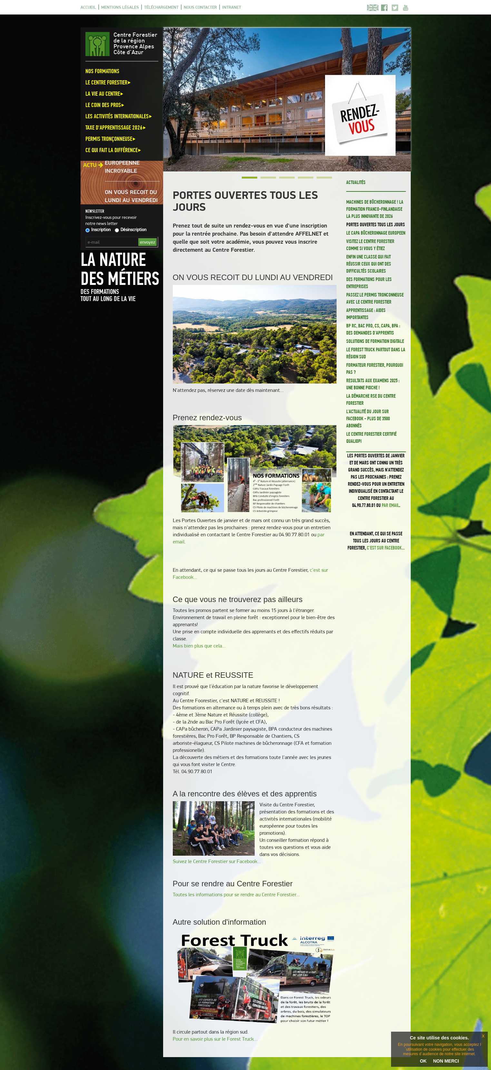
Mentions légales (120, 7)
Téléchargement (161, 7)
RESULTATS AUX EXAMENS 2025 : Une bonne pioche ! (372, 384)
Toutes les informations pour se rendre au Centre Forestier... (236, 894)
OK (423, 1061)
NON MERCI (446, 1061)
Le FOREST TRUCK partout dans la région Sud (375, 353)
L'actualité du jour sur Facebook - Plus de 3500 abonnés (368, 418)
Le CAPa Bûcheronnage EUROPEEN (375, 233)
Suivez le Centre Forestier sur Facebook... (217, 861)
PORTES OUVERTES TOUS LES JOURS (375, 224)
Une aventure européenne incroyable (125, 166)
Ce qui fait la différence (113, 150)
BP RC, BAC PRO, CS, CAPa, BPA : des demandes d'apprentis (373, 329)
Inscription (98, 229)
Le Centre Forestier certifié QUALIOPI (371, 437)
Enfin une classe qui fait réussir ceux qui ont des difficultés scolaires (368, 264)
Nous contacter (200, 7)
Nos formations (102, 71)
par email (390, 505)
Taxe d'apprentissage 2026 (116, 127)
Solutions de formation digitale (375, 341)
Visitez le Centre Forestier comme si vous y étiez (370, 244)
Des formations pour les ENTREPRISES (369, 282)
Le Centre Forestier (108, 82)
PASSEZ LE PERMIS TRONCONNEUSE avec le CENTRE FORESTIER (375, 298)
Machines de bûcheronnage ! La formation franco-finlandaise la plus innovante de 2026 (374, 209)
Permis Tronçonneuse (110, 138)
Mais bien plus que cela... (199, 646)
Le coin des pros (105, 105)
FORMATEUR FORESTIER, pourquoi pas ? (374, 368)
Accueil (88, 7)
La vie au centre (104, 93)
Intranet (231, 7)
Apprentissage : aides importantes (366, 313)
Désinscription (130, 229)
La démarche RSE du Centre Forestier (371, 399)
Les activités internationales (119, 116)
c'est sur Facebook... (386, 548)
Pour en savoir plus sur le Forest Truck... (215, 1039)
